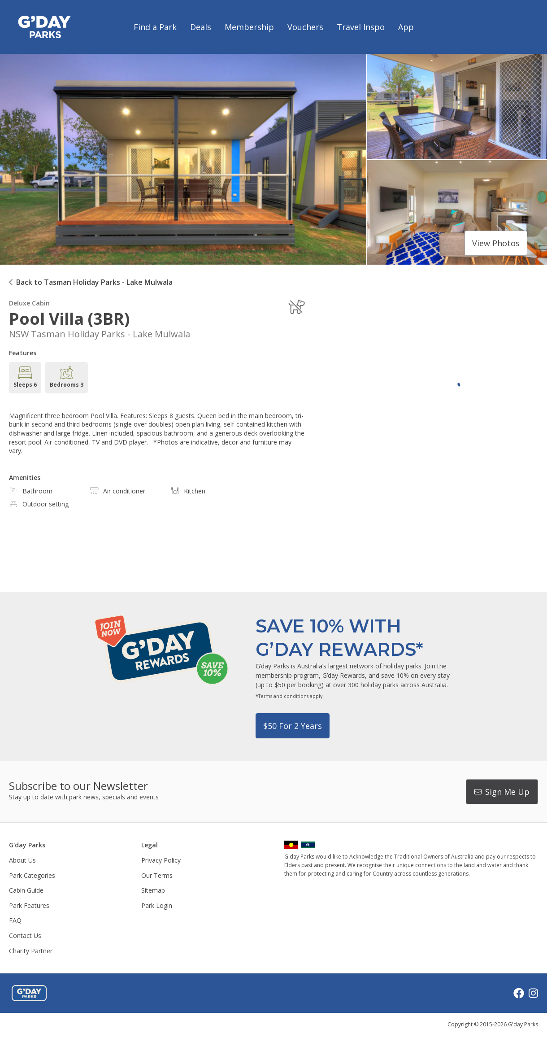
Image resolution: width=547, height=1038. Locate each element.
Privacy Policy (161, 860)
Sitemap (153, 890)
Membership (249, 27)
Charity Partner (30, 950)
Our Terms (157, 875)
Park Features (29, 905)
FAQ (15, 920)
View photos (496, 243)
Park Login (156, 905)
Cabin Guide (26, 890)
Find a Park (155, 27)
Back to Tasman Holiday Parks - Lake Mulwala (94, 282)
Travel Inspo (361, 27)
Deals (200, 27)
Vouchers (305, 27)
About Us (22, 860)
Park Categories (32, 875)
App (406, 27)
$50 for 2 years (292, 725)
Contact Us (25, 935)
